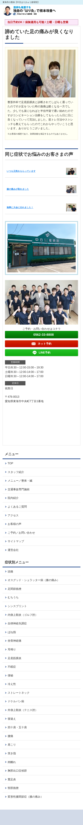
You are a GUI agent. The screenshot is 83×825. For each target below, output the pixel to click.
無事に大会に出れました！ (20, 207)
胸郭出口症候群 (17, 770)
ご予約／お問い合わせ (21, 532)
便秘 (10, 675)
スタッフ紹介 (16, 472)
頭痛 (10, 571)
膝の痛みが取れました (18, 189)
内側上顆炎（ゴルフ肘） (23, 614)
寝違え (12, 718)
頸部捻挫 (13, 787)
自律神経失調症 (17, 623)
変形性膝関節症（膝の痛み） (25, 796)
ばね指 (12, 632)
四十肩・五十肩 (17, 727)
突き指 (12, 753)
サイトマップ (16, 541)
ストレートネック (19, 692)
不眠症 (12, 666)
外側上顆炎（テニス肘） (23, 710)
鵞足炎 (12, 779)
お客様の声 (14, 523)
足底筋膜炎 (14, 658)
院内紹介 (13, 497)
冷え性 (12, 684)
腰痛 (10, 736)
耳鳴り (13, 649)
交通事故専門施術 (19, 489)
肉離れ (12, 762)
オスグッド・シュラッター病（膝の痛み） (34, 580)
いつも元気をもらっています (21, 171)
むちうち (13, 597)
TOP (10, 463)
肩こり (12, 744)
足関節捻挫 (14, 588)
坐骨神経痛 (14, 640)
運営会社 (13, 550)
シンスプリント (17, 606)
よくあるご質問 (17, 506)
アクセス (13, 515)
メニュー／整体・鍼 (20, 480)
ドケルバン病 (16, 701)
